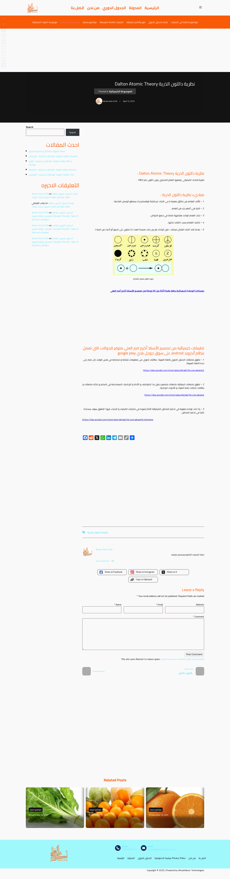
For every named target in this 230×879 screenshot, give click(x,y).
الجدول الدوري (114, 8)
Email (159, 604)
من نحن (93, 8)
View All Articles (105, 561)
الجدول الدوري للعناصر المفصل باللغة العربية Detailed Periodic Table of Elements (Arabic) (55, 216)
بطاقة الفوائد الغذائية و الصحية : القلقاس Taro (51, 174)
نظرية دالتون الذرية (97, 532)
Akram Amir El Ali (40, 193)
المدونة (135, 8)
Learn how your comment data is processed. (162, 659)
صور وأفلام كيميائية (135, 22)
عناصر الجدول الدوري (158, 22)
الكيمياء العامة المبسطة (112, 22)
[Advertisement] (115, 50)
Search (29, 127)
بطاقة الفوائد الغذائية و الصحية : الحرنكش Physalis (53, 156)
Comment (198, 616)
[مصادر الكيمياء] (32, 7)
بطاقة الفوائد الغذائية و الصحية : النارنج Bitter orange (50, 163)
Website (200, 604)
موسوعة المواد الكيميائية (44, 22)
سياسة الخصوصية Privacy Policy (170, 858)
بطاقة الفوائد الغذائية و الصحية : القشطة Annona (53, 169)
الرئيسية (152, 8)
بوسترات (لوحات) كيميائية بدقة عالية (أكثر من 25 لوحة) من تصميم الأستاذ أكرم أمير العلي (157, 291)
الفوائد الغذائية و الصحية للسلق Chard (47, 151)
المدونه (131, 858)
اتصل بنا (77, 8)
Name (117, 604)
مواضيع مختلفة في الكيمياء (184, 22)
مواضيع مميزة (90, 22)
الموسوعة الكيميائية (70, 22)
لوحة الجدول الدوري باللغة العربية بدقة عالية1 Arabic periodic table (54, 195)
